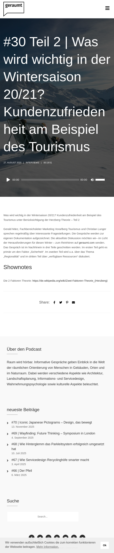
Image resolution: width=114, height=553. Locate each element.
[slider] (50, 180)
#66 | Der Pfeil (22, 470)
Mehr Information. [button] (47, 546)
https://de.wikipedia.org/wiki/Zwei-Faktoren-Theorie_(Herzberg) (70, 280)
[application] (55, 179)
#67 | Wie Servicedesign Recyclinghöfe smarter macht (50, 460)
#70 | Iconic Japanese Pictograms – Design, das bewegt (52, 422)
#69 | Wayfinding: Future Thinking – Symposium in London (53, 433)
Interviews (32, 162)
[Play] (9, 179)
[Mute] (92, 180)
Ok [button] (104, 545)
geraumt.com (87, 242)
